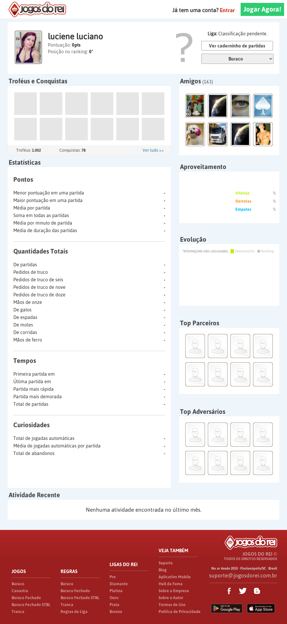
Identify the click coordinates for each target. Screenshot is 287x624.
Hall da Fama (171, 583)
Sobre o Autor (171, 597)
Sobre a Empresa (174, 590)
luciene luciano (75, 36)
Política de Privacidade (180, 611)
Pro (113, 577)
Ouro (114, 597)
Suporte (166, 563)
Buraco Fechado (26, 597)
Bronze (116, 611)
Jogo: (237, 59)
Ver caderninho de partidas (237, 45)
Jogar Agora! (262, 9)
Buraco (18, 583)
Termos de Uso (172, 604)
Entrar (227, 10)
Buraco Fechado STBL (31, 604)
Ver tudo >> (153, 150)
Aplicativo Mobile (175, 577)
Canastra (20, 590)
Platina (116, 590)
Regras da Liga (74, 611)
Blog (163, 570)
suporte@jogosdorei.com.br (243, 575)
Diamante (119, 583)
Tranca (18, 611)
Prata (114, 604)
